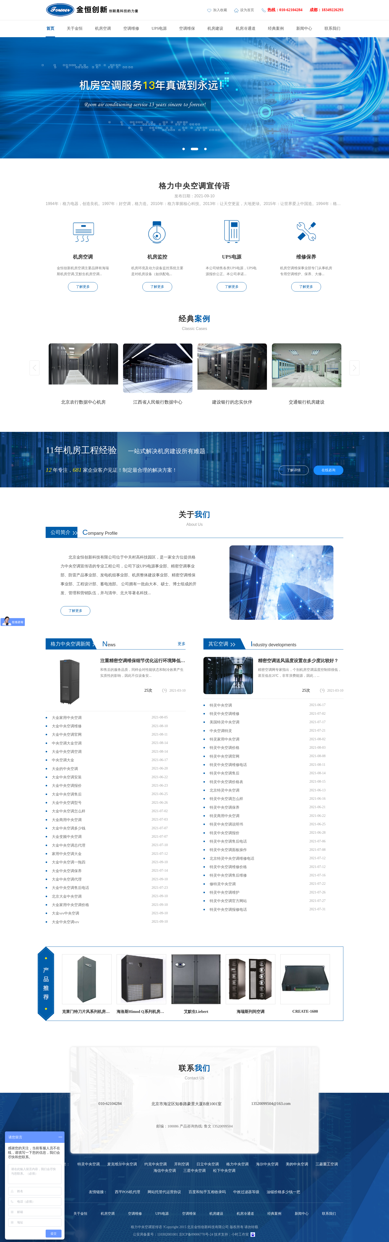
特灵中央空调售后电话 (228, 841)
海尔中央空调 (267, 1164)
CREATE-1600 (305, 1011)
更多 (182, 644)
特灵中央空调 (221, 705)
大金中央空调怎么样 (68, 811)
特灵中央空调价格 (224, 748)
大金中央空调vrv (65, 922)
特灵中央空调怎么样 (226, 799)
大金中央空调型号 (67, 803)
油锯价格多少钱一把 (283, 1192)
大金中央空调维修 (67, 726)
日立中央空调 (207, 1164)
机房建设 (215, 28)
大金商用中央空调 (67, 820)
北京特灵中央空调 (224, 790)
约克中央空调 (155, 1164)
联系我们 (332, 28)
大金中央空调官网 (67, 735)
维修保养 (306, 257)
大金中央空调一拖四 (68, 862)
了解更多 (83, 287)
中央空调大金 (63, 760)
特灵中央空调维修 (224, 714)
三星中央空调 (194, 1171)
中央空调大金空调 (67, 743)
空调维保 (187, 28)
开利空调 (181, 1164)
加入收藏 (217, 10)
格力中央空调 (237, 1164)
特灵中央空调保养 (224, 807)
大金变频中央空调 (67, 837)
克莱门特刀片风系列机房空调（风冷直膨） (87, 1011)
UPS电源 (159, 28)
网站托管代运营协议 (164, 1192)
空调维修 (131, 28)
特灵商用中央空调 (224, 816)
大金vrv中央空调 (65, 913)
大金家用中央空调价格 (70, 905)
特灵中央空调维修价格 (228, 867)
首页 (50, 28)
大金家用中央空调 (67, 718)
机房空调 (103, 28)
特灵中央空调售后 (224, 773)
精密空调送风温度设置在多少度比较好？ (298, 660)
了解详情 (294, 470)
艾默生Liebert (196, 1011)
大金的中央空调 (65, 769)
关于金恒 (75, 28)
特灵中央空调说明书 (226, 824)
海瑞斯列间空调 (250, 1011)
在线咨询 (328, 470)
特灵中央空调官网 (224, 756)
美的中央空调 (297, 1164)
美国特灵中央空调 (224, 722)
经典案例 (276, 28)
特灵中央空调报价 (224, 833)
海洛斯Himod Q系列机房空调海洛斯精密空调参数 (141, 1011)
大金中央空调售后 (67, 794)
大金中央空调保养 (67, 871)
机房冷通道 (246, 28)
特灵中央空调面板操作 (228, 850)
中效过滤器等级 (246, 1192)
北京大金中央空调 (67, 896)
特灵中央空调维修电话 (228, 765)
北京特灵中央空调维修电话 (232, 858)
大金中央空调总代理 (68, 845)
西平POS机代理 (127, 1192)
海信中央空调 (165, 1171)
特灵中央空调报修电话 (228, 910)
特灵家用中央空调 (224, 739)
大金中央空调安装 (67, 777)
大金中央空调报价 (67, 786)
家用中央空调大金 (67, 854)
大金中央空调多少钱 (68, 828)
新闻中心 (304, 28)
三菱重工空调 (327, 1164)
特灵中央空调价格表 (226, 782)
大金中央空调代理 (67, 879)
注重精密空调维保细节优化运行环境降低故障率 (143, 660)
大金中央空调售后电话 (70, 888)
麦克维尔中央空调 (122, 1164)
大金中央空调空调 (67, 752)
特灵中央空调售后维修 (228, 875)
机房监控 (157, 257)
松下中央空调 (224, 1171)
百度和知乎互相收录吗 (207, 1192)
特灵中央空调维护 (224, 892)
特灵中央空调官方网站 (228, 901)
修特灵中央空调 (223, 884)
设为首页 (244, 10)
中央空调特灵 (221, 731)
